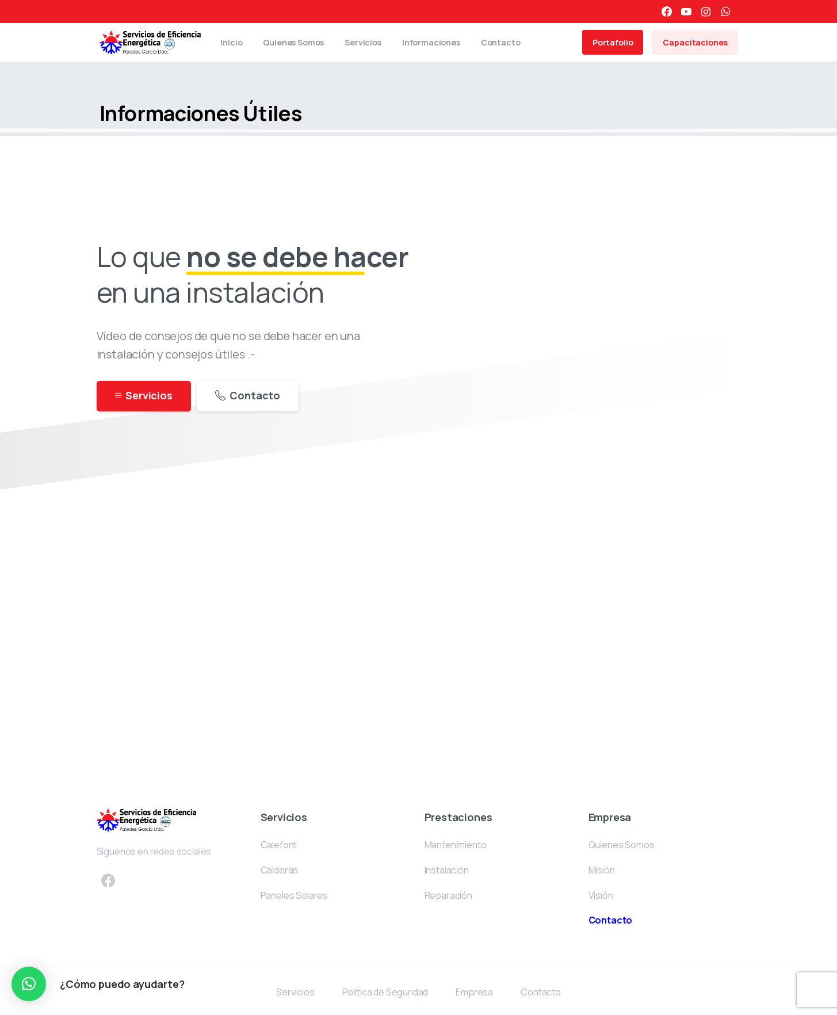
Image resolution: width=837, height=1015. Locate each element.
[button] (29, 984)
